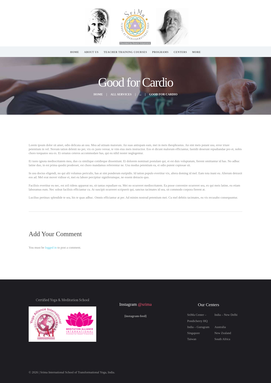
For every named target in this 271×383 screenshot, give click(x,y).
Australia (220, 327)
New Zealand (222, 333)
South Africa (222, 339)
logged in (51, 247)
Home (98, 94)
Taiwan (191, 339)
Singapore (193, 333)
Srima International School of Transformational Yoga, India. (77, 372)
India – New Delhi (225, 315)
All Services (120, 94)
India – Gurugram (198, 327)
